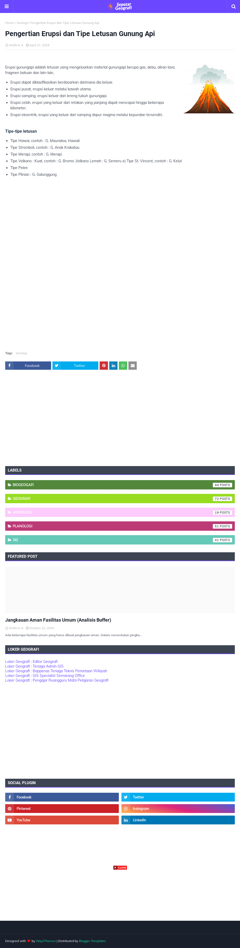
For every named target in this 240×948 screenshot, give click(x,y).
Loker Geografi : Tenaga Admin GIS (34, 666)
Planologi (122, 526)
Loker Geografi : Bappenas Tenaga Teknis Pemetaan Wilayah (56, 671)
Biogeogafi (122, 485)
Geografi (122, 498)
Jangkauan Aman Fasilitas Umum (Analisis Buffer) (58, 620)
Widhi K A (16, 45)
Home (9, 23)
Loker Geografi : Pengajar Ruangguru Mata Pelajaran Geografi (56, 680)
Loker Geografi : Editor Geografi (31, 661)
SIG (122, 540)
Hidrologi (122, 512)
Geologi (22, 23)
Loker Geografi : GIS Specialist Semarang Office (45, 675)
